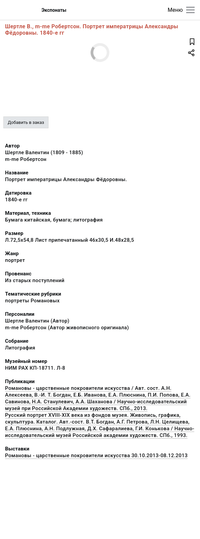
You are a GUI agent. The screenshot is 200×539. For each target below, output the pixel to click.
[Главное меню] (190, 9)
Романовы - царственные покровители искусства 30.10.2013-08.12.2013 (96, 455)
